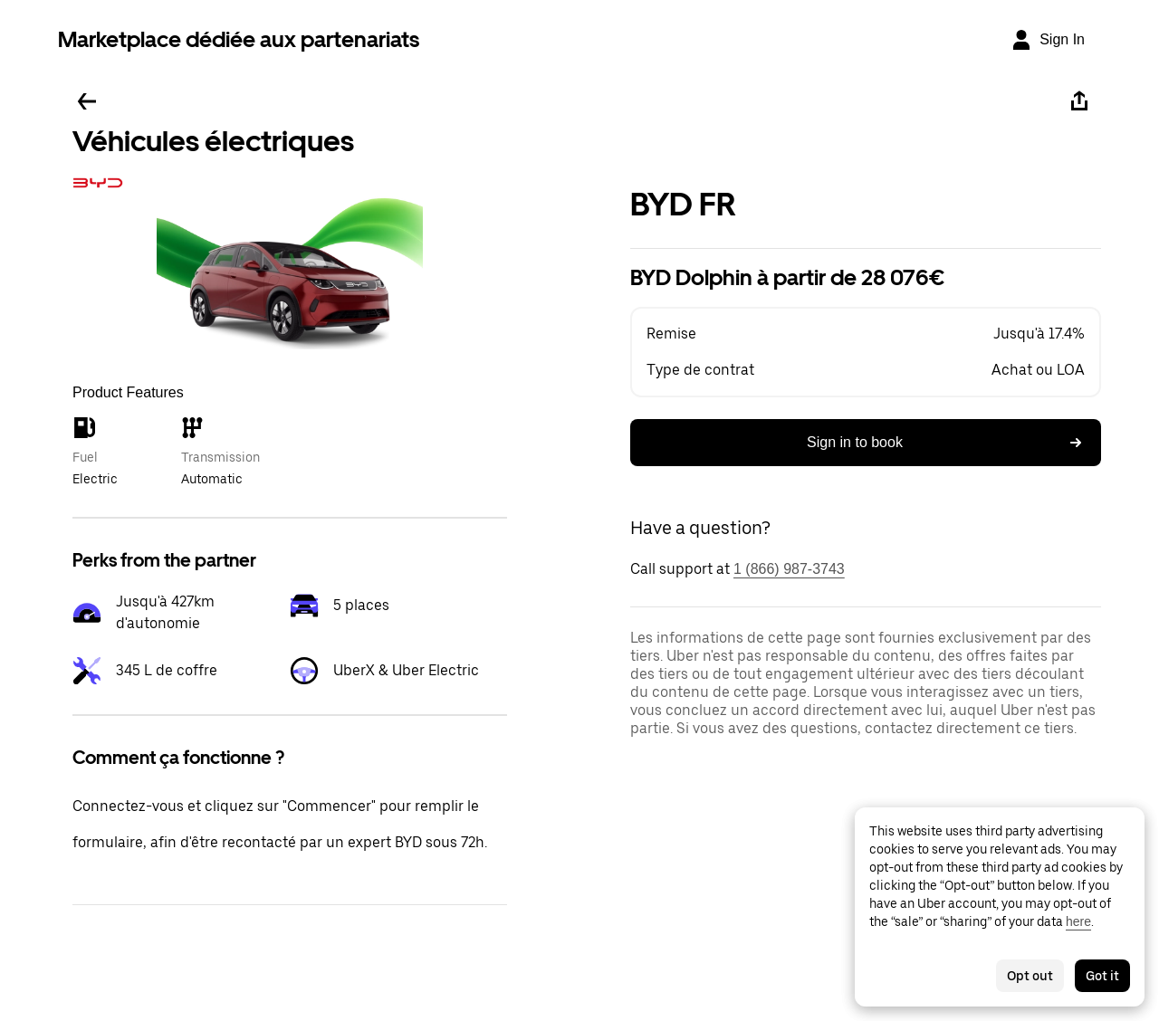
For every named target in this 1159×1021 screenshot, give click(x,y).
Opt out (1030, 976)
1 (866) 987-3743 (789, 569)
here (1078, 921)
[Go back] (87, 101)
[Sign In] (1048, 40)
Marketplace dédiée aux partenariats (238, 39)
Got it (1102, 976)
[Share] (1079, 101)
